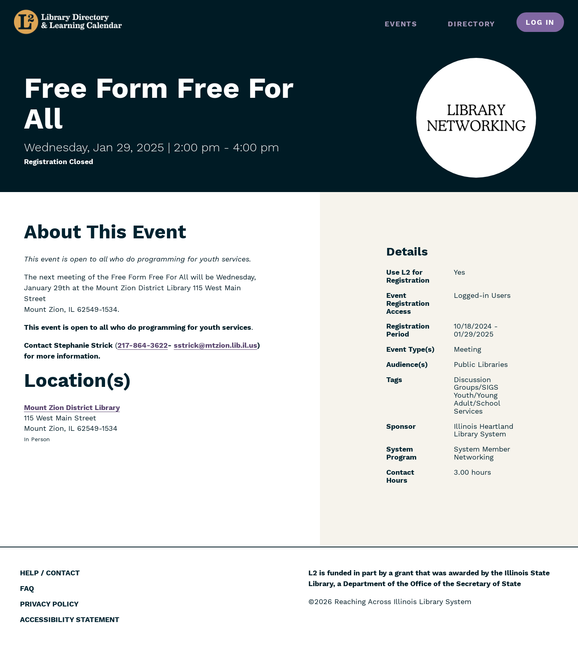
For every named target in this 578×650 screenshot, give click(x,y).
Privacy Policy (49, 604)
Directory (471, 24)
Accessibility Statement (69, 619)
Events (401, 24)
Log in (540, 22)
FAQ (27, 588)
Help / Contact (50, 573)
